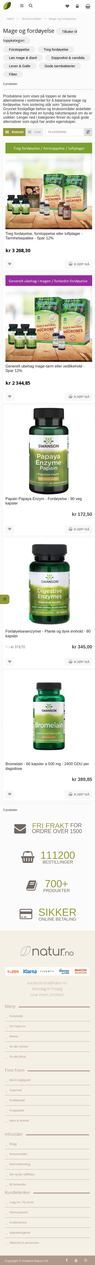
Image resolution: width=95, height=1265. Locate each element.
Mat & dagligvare (20, 1080)
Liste (33, 132)
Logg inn (78, 8)
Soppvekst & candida (67, 58)
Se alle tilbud (17, 1056)
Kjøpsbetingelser (19, 1232)
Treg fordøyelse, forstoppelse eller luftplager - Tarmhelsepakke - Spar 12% (44, 235)
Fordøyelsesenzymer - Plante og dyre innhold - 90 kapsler (48, 633)
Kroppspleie (16, 1110)
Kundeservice (18, 1222)
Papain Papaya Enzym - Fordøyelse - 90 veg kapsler (43, 501)
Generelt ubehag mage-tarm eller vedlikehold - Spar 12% (45, 368)
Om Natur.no (17, 1026)
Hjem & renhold (19, 1120)
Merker (13, 1036)
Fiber (13, 74)
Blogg (13, 1144)
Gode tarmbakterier (60, 66)
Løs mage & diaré (23, 58)
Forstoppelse (19, 49)
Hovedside (16, 1016)
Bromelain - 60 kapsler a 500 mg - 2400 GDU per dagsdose (47, 766)
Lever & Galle (19, 66)
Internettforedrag (19, 1164)
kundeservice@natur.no (47, 982)
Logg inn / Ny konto (21, 1202)
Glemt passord (18, 1212)
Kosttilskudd (17, 1100)
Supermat (15, 1090)
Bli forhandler (17, 1184)
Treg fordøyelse (56, 49)
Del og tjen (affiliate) (22, 1174)
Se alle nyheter (18, 1046)
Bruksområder (18, 1154)
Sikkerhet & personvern (24, 1242)
